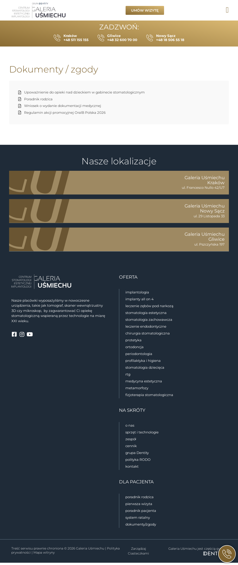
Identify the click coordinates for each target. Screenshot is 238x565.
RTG (127, 376)
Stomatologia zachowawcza (148, 322)
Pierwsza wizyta (138, 506)
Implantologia (137, 294)
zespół (130, 441)
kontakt (132, 469)
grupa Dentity (137, 455)
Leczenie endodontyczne (145, 329)
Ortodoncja (134, 349)
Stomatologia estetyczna (146, 315)
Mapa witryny (44, 555)
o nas (129, 427)
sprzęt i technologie (142, 434)
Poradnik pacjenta (140, 513)
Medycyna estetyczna (143, 383)
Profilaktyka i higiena (143, 363)
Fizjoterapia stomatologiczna (149, 397)
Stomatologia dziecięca (144, 370)
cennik (131, 448)
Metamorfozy (136, 390)
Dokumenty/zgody (140, 526)
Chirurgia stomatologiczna (147, 335)
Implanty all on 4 (139, 301)
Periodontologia (138, 356)
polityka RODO (138, 462)
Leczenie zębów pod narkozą (149, 308)
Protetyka (133, 342)
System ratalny (137, 520)
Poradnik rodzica (139, 499)
